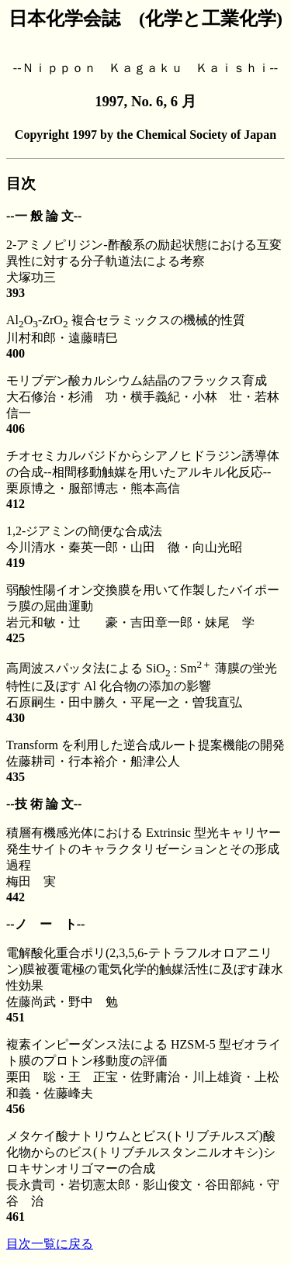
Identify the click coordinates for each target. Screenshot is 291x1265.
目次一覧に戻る (49, 1243)
